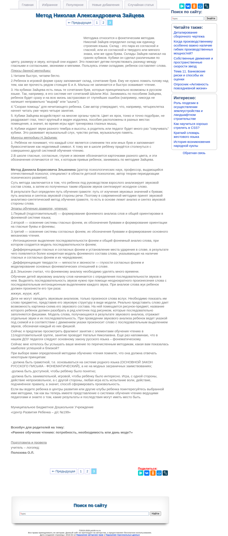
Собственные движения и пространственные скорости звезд (193, 62)
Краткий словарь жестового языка (186, 134)
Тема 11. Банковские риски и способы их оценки (190, 75)
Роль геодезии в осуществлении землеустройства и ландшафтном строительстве (188, 111)
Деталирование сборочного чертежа (189, 34)
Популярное (75, 5)
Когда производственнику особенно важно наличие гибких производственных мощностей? (193, 47)
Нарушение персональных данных (123, 535)
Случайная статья (141, 5)
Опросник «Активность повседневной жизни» (191, 86)
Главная (28, 5)
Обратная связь (194, 153)
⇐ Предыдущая (79, 22)
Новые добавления (105, 5)
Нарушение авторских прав (89, 535)
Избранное (50, 5)
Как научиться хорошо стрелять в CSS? (191, 126)
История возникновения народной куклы (192, 143)
